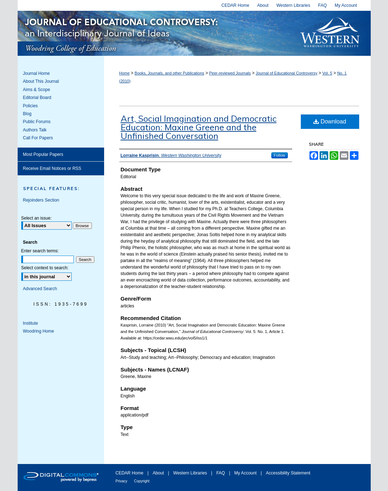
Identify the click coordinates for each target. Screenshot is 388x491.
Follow (279, 155)
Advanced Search (40, 288)
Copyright (142, 481)
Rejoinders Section (41, 200)
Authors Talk (35, 129)
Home (124, 73)
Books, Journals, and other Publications (169, 73)
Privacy (122, 481)
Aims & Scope (36, 89)
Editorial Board (37, 97)
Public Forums (37, 121)
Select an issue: (36, 218)
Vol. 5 (327, 73)
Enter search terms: (40, 250)
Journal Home (36, 73)
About (159, 473)
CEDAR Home (130, 473)
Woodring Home (38, 331)
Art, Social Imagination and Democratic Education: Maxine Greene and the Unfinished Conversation (199, 127)
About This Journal (41, 81)
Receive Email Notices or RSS (52, 168)
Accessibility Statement (288, 473)
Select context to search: (44, 267)
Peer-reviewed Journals (230, 73)
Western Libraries (190, 473)
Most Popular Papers (43, 154)
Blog (27, 113)
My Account (246, 473)
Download (329, 121)
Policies (30, 105)
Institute (30, 323)
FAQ (221, 473)
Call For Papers (38, 137)
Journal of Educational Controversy (155, 33)
